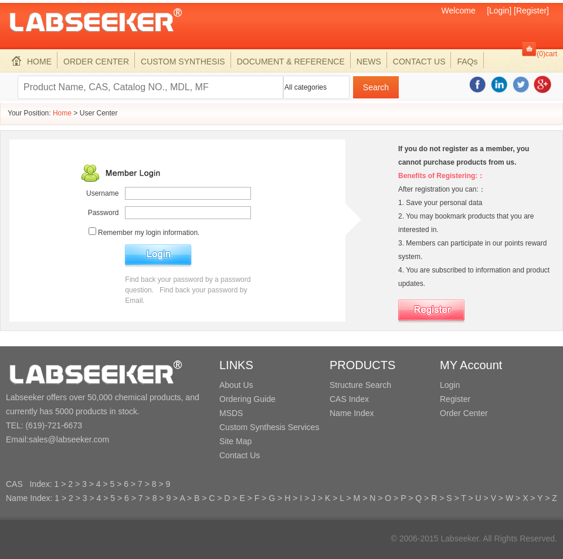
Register (455, 399)
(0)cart (547, 54)
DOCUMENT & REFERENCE (291, 61)
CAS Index (349, 399)
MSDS (231, 413)
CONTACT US (419, 61)
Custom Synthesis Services (269, 427)
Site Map (235, 441)
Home (62, 113)
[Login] (499, 10)
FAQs (467, 61)
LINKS (236, 365)
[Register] (531, 10)
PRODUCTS (362, 365)
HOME (32, 61)
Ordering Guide (247, 399)
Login (450, 385)
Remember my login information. (148, 233)
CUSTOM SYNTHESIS (183, 61)
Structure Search (360, 385)
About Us (236, 385)
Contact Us (239, 455)
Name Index (352, 413)
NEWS (369, 61)
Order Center (464, 413)
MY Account (471, 365)
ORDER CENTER (96, 61)
